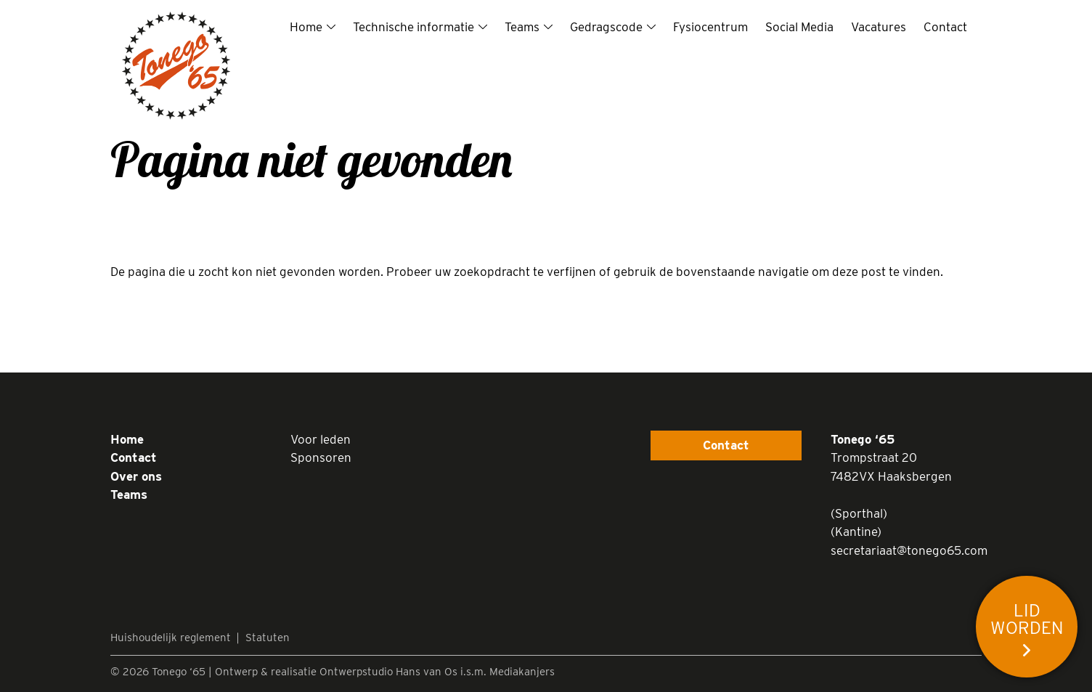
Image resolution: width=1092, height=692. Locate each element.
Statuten (267, 637)
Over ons (136, 476)
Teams (522, 27)
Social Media (799, 27)
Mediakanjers (522, 671)
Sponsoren (320, 457)
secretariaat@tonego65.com (909, 550)
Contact (945, 27)
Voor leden (320, 439)
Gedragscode (606, 27)
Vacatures (878, 27)
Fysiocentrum (710, 27)
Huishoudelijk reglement (170, 637)
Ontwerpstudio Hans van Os (388, 671)
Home (306, 27)
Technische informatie (413, 27)
